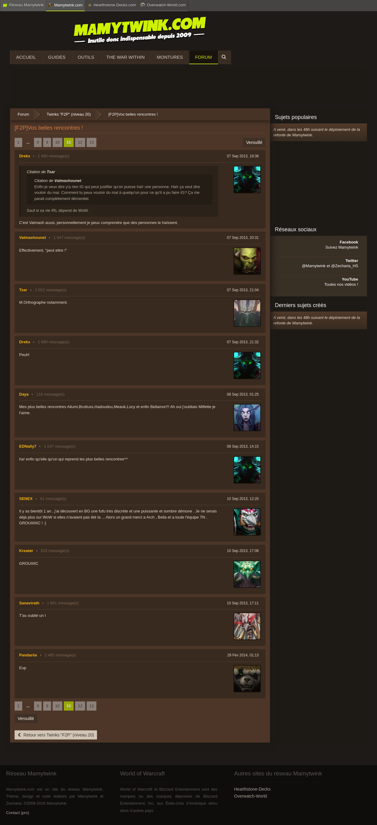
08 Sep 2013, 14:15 (243, 446)
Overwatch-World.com (163, 4)
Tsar (23, 290)
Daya (24, 394)
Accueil (26, 57)
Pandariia (28, 655)
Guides (57, 57)
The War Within (125, 57)
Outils (86, 57)
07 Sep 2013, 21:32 (243, 342)
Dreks (24, 156)
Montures (170, 57)
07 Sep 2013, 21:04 (243, 290)
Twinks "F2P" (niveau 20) (69, 114)
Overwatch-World (250, 796)
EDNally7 (27, 446)
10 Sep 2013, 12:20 (243, 499)
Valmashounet (32, 237)
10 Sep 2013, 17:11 (243, 603)
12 (80, 142)
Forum (203, 57)
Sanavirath (29, 603)
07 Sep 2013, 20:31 (243, 238)
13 (91, 142)
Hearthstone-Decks (252, 789)
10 (57, 142)
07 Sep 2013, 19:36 (243, 156)
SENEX (26, 498)
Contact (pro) (17, 812)
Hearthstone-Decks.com (111, 5)
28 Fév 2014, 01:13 (243, 655)
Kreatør (26, 550)
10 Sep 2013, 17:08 (243, 551)
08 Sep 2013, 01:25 (243, 394)
